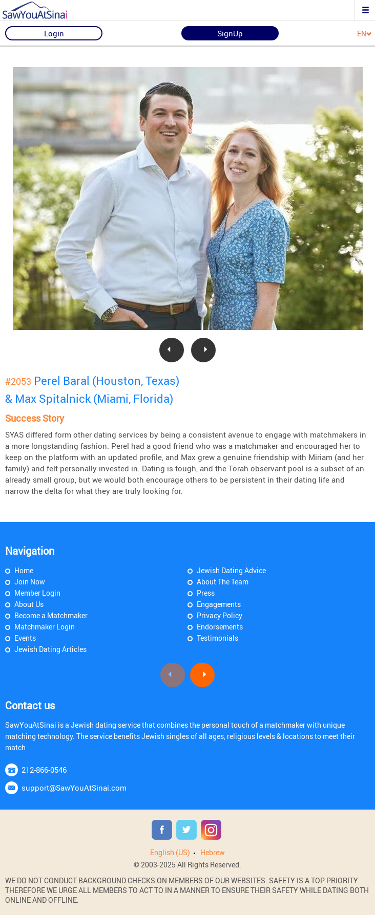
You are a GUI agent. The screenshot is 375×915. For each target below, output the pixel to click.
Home (23, 570)
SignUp (230, 33)
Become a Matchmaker (51, 615)
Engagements (219, 604)
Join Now (29, 581)
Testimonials (217, 638)
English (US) (170, 852)
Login (54, 33)
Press (206, 593)
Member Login (37, 593)
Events (25, 638)
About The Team (222, 581)
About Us (29, 604)
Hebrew (212, 852)
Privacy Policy (219, 615)
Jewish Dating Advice (231, 570)
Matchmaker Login (44, 626)
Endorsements (220, 626)
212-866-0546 (44, 770)
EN (364, 34)
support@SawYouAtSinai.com (74, 787)
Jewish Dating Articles (50, 649)
